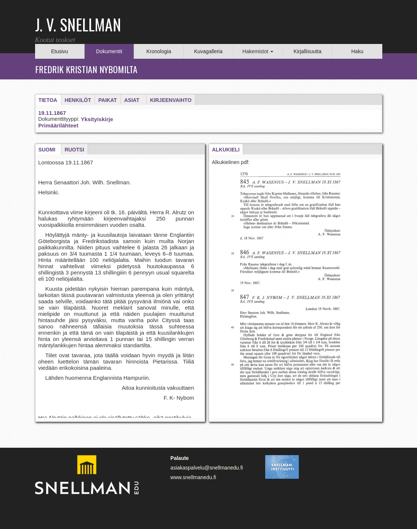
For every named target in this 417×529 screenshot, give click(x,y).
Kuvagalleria (208, 51)
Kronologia (158, 51)
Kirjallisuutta (307, 51)
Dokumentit (109, 51)
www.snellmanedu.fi (193, 477)
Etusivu (59, 51)
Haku (357, 51)
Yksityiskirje (97, 119)
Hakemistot (257, 51)
